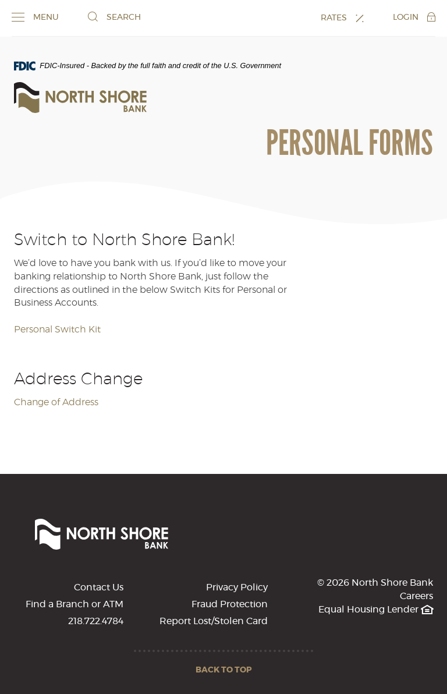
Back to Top (224, 670)
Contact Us (98, 587)
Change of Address (56, 402)
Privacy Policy (237, 587)
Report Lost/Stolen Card (213, 621)
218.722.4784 (95, 621)
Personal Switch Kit (57, 329)
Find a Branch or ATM (74, 604)
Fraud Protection (229, 604)
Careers (416, 596)
